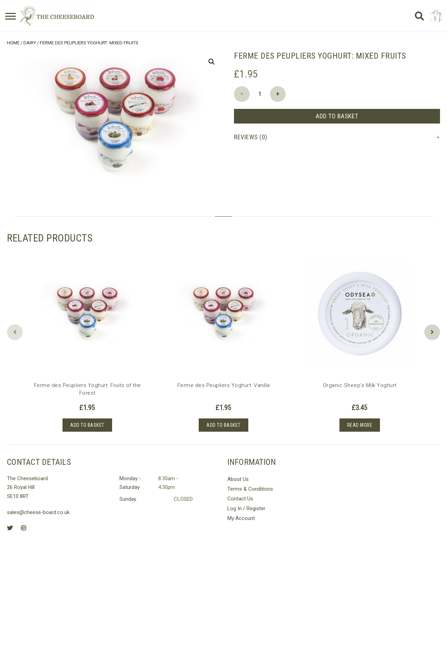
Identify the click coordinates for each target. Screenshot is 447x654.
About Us (238, 479)
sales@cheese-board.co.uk (38, 512)
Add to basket (337, 115)
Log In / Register (246, 508)
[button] (211, 61)
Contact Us (240, 498)
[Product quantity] (260, 94)
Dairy (29, 42)
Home (13, 42)
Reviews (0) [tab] (251, 136)
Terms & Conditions (250, 488)
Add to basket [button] (87, 425)
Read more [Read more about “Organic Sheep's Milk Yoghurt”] (360, 425)
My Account (241, 518)
